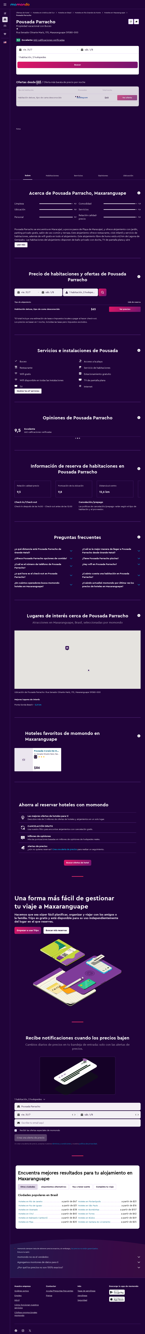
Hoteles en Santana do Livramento (94, 1222)
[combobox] (80, 1106)
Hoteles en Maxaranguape (114, 13)
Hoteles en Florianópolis (89, 1202)
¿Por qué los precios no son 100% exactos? (79, 1267)
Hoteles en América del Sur (44, 13)
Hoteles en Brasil (64, 13)
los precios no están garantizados (84, 1248)
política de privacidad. (88, 1144)
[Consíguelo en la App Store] (117, 1299)
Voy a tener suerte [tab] (81, 1187)
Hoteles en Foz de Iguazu (30, 1206)
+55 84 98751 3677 (25, 36)
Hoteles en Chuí (26, 1214)
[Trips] (5, 34)
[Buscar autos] (5, 26)
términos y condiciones (61, 1144)
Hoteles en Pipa (26, 1222)
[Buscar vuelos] (5, 13)
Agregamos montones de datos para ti (79, 1262)
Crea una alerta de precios (64, 849)
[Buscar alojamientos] (5, 19)
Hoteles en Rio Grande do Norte (88, 13)
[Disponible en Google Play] (117, 1292)
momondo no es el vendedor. (79, 1257)
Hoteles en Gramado (28, 1210)
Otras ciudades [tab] (27, 1187)
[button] (5, 4)
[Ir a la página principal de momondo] (20, 4)
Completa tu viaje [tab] (105, 1187)
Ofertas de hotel (22, 13)
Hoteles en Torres (86, 1214)
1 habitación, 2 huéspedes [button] (32, 57)
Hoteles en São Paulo (88, 1206)
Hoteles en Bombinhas (88, 1210)
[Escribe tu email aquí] (80, 1123)
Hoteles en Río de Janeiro (30, 1202)
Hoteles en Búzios (86, 1218)
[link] (77, 863)
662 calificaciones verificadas (49, 40)
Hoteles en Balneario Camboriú (33, 1218)
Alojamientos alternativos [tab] (53, 1187)
